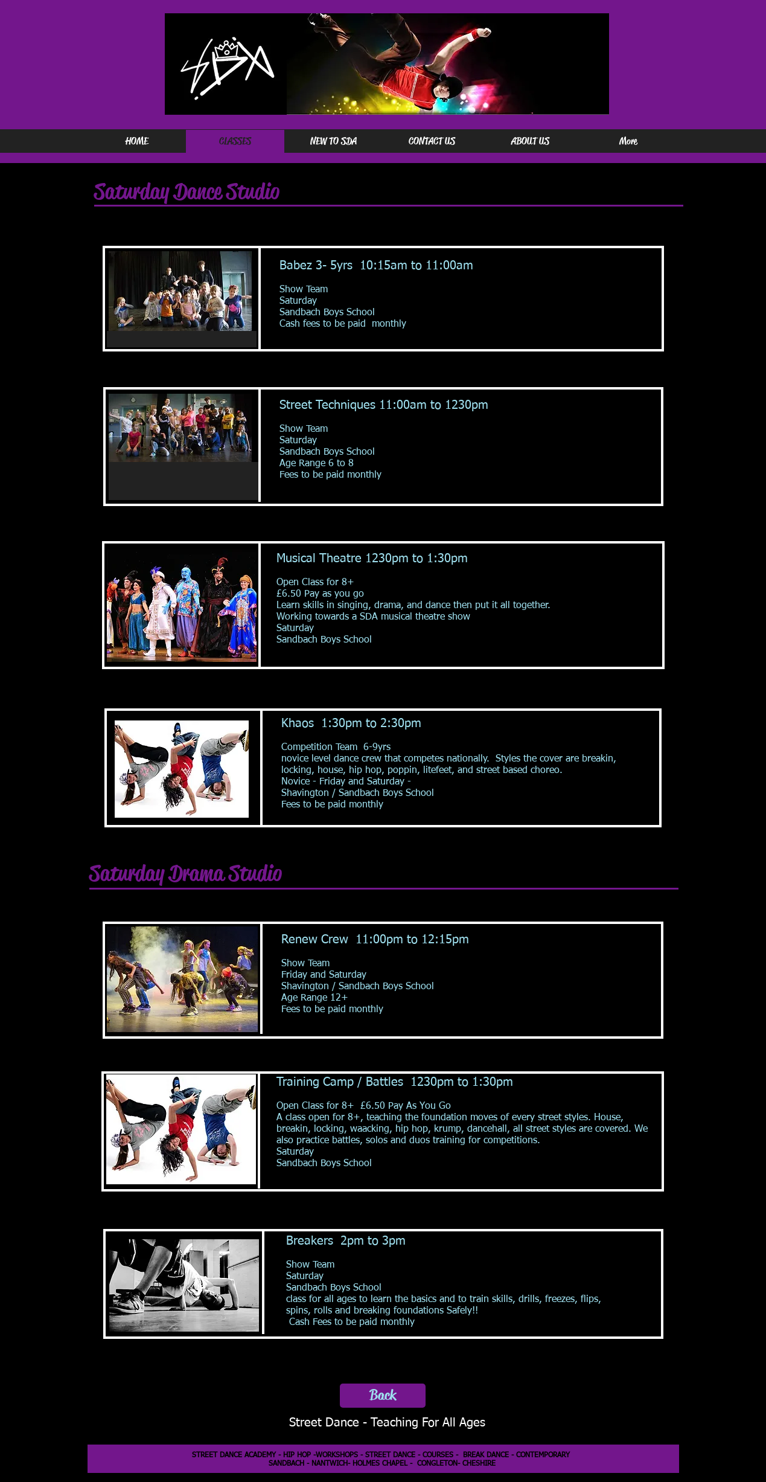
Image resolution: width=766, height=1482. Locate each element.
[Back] (383, 1396)
